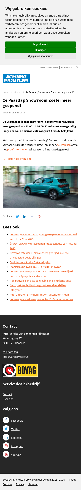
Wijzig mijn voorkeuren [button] (40, 56)
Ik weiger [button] (40, 50)
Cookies (7, 484)
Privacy (20, 484)
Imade (72, 479)
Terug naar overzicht (17, 158)
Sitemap (33, 484)
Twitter (11, 429)
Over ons (66, 67)
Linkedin (12, 437)
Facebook (13, 420)
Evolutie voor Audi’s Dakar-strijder (30, 262)
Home (6, 92)
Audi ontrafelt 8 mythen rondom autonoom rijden (39, 294)
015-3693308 (10, 352)
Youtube (12, 455)
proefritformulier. (17, 149)
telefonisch (64, 145)
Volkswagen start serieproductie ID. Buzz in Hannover (41, 299)
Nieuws (17, 92)
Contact (7, 394)
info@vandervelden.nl (16, 356)
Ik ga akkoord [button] (40, 44)
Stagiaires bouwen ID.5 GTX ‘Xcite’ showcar (35, 267)
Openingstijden (48, 67)
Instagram (13, 446)
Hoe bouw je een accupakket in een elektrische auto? (41, 280)
